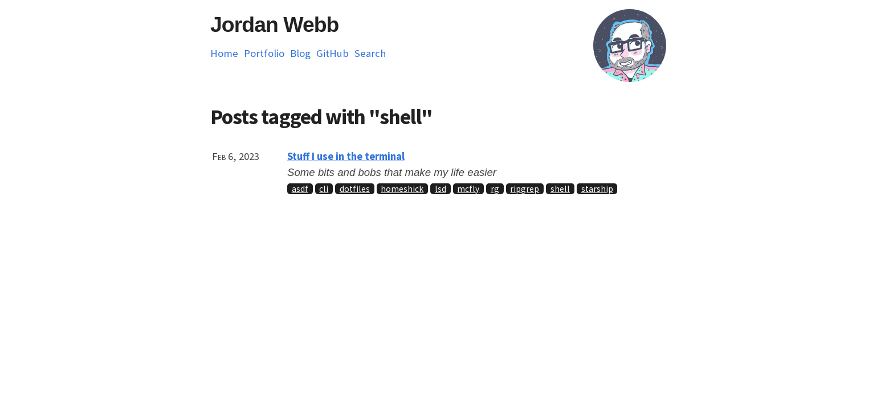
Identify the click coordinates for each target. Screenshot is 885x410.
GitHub (332, 53)
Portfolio (264, 53)
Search (370, 53)
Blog (300, 53)
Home (224, 53)
